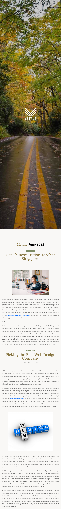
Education (30, 250)
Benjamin (35, 263)
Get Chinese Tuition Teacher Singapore (30, 257)
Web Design (30, 350)
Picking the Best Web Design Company (30, 356)
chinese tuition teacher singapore (18, 315)
